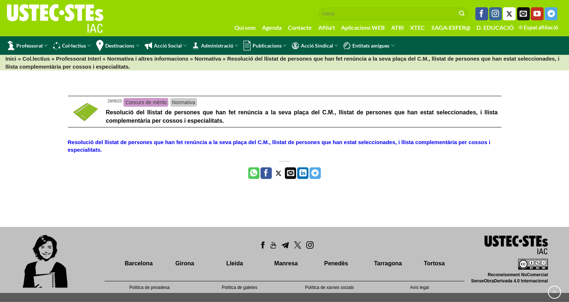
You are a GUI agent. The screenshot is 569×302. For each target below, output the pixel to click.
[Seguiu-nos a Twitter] (509, 13)
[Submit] (462, 14)
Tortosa (434, 263)
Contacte (300, 27)
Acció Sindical (315, 45)
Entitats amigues (368, 45)
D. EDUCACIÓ (495, 27)
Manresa (286, 263)
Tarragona (388, 263)
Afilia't (326, 27)
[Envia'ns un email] (523, 13)
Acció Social (166, 45)
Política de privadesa (149, 287)
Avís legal (419, 287)
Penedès (336, 263)
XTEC (417, 27)
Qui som (244, 27)
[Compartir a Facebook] (266, 173)
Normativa (208, 59)
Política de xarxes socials (329, 287)
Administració (215, 45)
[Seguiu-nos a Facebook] (481, 13)
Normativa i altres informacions (147, 59)
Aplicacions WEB (363, 27)
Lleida (234, 263)
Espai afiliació (538, 27)
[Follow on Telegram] (551, 13)
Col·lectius (72, 45)
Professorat (27, 45)
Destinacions (117, 45)
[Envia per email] (290, 173)
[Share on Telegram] (315, 173)
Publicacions (264, 45)
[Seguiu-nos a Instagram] (495, 13)
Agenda (272, 27)
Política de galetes (239, 287)
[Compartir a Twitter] (278, 173)
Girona (184, 263)
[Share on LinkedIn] (302, 173)
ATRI (397, 27)
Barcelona (139, 263)
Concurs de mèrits (146, 102)
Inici (10, 59)
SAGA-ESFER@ (450, 27)
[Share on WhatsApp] (253, 173)
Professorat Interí (78, 59)
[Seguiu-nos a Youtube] (537, 13)
